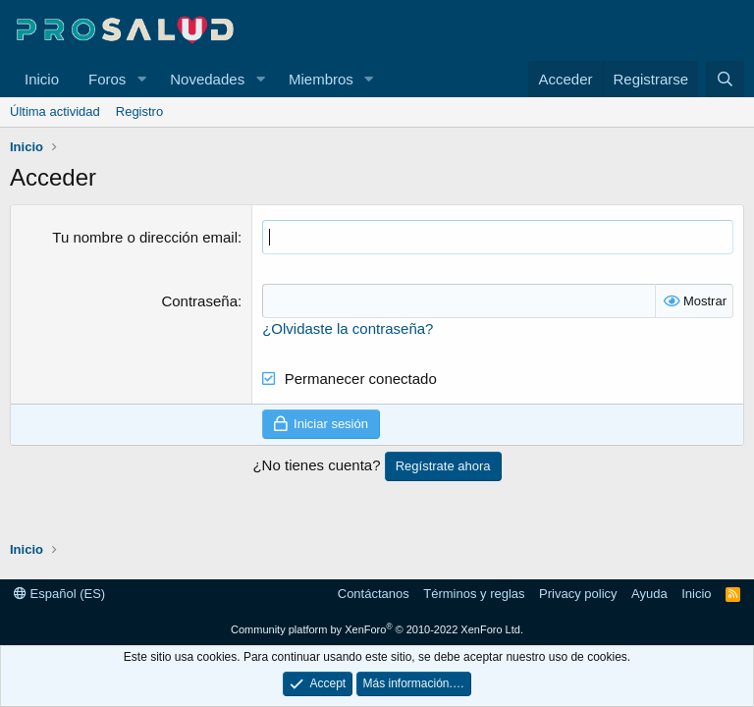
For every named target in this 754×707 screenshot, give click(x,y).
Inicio (42, 79)
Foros (107, 79)
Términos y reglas (473, 593)
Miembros (321, 79)
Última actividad (55, 111)
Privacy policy (578, 593)
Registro (139, 111)
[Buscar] (725, 79)
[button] (141, 79)
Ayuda (649, 593)
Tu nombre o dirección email (145, 237)
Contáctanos (373, 593)
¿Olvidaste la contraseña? (347, 328)
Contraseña (199, 301)
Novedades (207, 79)
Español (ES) (59, 593)
